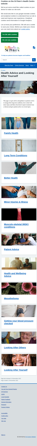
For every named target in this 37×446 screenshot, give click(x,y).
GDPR (3, 394)
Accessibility (4, 413)
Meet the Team (9, 65)
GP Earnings (4, 391)
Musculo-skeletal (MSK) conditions (16, 225)
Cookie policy (4, 415)
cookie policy (25, 29)
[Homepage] (16, 50)
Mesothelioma (11, 298)
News (27, 65)
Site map (3, 421)
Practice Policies (5, 407)
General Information (6, 402)
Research (3, 404)
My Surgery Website (30, 436)
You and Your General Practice (9, 389)
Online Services (19, 65)
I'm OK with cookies (9, 34)
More (32, 65)
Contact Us (4, 386)
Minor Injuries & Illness (16, 202)
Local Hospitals (5, 396)
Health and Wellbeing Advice (15, 274)
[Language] (34, 47)
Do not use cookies (9, 40)
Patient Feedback (5, 399)
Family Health (11, 133)
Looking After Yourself (15, 370)
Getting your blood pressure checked (18, 322)
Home (3, 70)
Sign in (3, 435)
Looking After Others (15, 347)
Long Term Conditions (15, 155)
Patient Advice (11, 249)
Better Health (11, 178)
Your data (3, 418)
